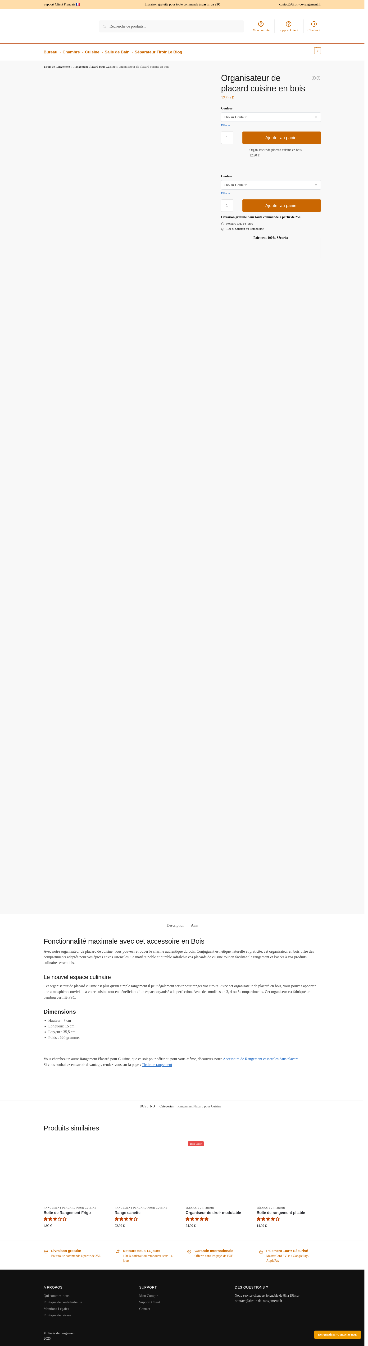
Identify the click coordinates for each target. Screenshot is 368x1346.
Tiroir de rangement (157, 1062)
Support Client (288, 26)
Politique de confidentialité (63, 1299)
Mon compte (261, 26)
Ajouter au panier (281, 135)
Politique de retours (57, 1312)
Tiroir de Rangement (57, 64)
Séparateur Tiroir (200, 1205)
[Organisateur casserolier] (318, 75)
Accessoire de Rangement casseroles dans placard (261, 1056)
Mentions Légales (56, 1306)
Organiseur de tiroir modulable (213, 1210)
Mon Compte (148, 1293)
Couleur (227, 106)
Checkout (314, 26)
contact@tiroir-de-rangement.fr (300, 4)
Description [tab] (175, 923)
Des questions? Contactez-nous (337, 1334)
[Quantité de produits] (227, 135)
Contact (144, 1306)
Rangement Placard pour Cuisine (94, 64)
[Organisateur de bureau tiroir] (313, 75)
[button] (311, 51)
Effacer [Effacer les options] (225, 122)
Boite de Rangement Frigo (67, 1210)
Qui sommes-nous (56, 1293)
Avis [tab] (194, 923)
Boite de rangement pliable (281, 1210)
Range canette (128, 1210)
